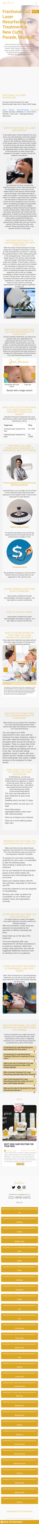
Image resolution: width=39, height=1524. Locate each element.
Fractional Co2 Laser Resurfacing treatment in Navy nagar (20, 1336)
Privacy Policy (28, 1518)
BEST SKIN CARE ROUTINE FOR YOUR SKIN (19, 1145)
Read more (20, 1164)
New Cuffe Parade (23, 110)
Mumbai (11, 110)
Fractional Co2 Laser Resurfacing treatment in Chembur (20, 1278)
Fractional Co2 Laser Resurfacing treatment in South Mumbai (20, 1384)
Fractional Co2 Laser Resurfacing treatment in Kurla (20, 1249)
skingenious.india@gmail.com (19, 1194)
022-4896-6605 (19, 1197)
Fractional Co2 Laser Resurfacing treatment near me (19, 1210)
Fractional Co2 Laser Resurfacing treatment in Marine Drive (20, 1346)
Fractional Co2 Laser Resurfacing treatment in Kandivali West (20, 1452)
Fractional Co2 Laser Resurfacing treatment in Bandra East (20, 1404)
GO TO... (35, 11)
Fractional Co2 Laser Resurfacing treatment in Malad (20, 1297)
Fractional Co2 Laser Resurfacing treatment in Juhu (20, 1307)
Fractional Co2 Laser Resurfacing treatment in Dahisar (20, 1500)
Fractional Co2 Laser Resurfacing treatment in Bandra (20, 1423)
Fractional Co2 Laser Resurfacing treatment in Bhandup (20, 1394)
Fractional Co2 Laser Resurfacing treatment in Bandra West (20, 1413)
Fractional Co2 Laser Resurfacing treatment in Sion (20, 1355)
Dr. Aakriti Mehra (30, 112)
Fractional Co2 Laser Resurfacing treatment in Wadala (20, 1365)
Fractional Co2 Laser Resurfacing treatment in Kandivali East (20, 1442)
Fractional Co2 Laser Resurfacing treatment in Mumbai (20, 1220)
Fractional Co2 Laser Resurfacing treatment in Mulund (20, 1471)
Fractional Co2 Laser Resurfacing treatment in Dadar (20, 1268)
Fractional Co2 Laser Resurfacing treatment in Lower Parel (20, 1375)
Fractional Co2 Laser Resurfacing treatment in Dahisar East (20, 1481)
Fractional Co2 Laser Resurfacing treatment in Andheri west (20, 1239)
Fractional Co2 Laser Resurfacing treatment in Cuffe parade (20, 1326)
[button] (36, 3)
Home (4, 110)
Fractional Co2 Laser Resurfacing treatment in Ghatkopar (20, 1288)
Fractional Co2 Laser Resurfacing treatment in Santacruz (20, 1433)
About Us (19, 1202)
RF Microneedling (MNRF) (18, 1009)
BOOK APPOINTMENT (12, 1522)
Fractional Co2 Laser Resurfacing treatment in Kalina (20, 1259)
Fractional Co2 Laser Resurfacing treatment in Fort (20, 1317)
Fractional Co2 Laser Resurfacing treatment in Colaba (20, 1230)
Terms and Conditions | (14, 1518)
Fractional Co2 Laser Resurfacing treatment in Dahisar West (20, 1490)
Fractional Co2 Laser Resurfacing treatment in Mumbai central (20, 1462)
